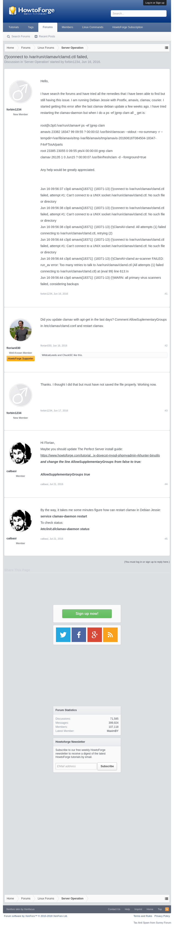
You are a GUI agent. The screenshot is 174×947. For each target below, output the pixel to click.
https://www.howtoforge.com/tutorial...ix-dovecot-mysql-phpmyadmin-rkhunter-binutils (100, 455)
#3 (166, 410)
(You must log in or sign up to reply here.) (147, 561)
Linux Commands (92, 27)
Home (150, 909)
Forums (48, 27)
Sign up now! (87, 613)
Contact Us (114, 909)
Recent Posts (47, 36)
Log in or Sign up (154, 2)
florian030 (46, 345)
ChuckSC (67, 355)
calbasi (12, 471)
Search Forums (21, 36)
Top (160, 909)
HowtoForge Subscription (127, 27)
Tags (31, 27)
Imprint (138, 909)
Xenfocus (29, 909)
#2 (166, 345)
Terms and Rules (142, 916)
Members (67, 27)
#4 (166, 484)
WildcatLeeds (49, 355)
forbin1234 (14, 109)
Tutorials (14, 27)
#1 (166, 293)
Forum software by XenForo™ (36, 916)
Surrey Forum (163, 922)
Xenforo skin (13, 909)
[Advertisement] (87, 803)
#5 (166, 538)
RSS (167, 909)
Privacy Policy (162, 916)
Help (127, 909)
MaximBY (112, 731)
